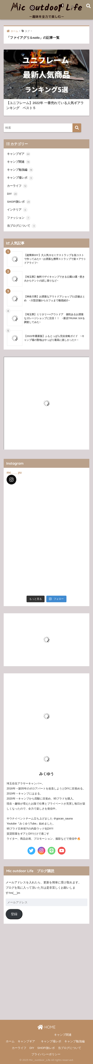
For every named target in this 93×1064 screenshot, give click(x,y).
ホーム (10, 1041)
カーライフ (17, 186)
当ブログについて (21, 226)
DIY (12, 194)
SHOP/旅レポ (19, 202)
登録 (14, 914)
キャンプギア (18, 154)
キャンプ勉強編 (20, 170)
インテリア (17, 210)
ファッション (18, 218)
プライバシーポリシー (45, 1054)
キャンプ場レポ (20, 178)
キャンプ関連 (18, 162)
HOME (46, 1027)
